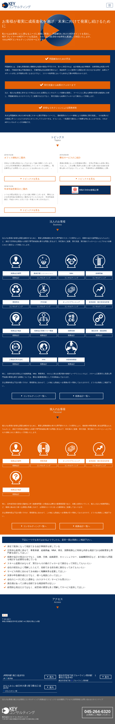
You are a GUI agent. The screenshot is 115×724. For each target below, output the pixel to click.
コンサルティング (32, 699)
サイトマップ (98, 699)
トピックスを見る (30, 179)
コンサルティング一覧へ (34, 396)
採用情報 (76, 699)
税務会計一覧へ (81, 396)
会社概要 (60, 699)
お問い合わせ (86, 699)
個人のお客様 (19, 699)
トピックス (52, 699)
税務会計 (43, 699)
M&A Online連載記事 (85, 190)
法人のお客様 (7, 699)
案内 (50, 677)
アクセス (68, 699)
